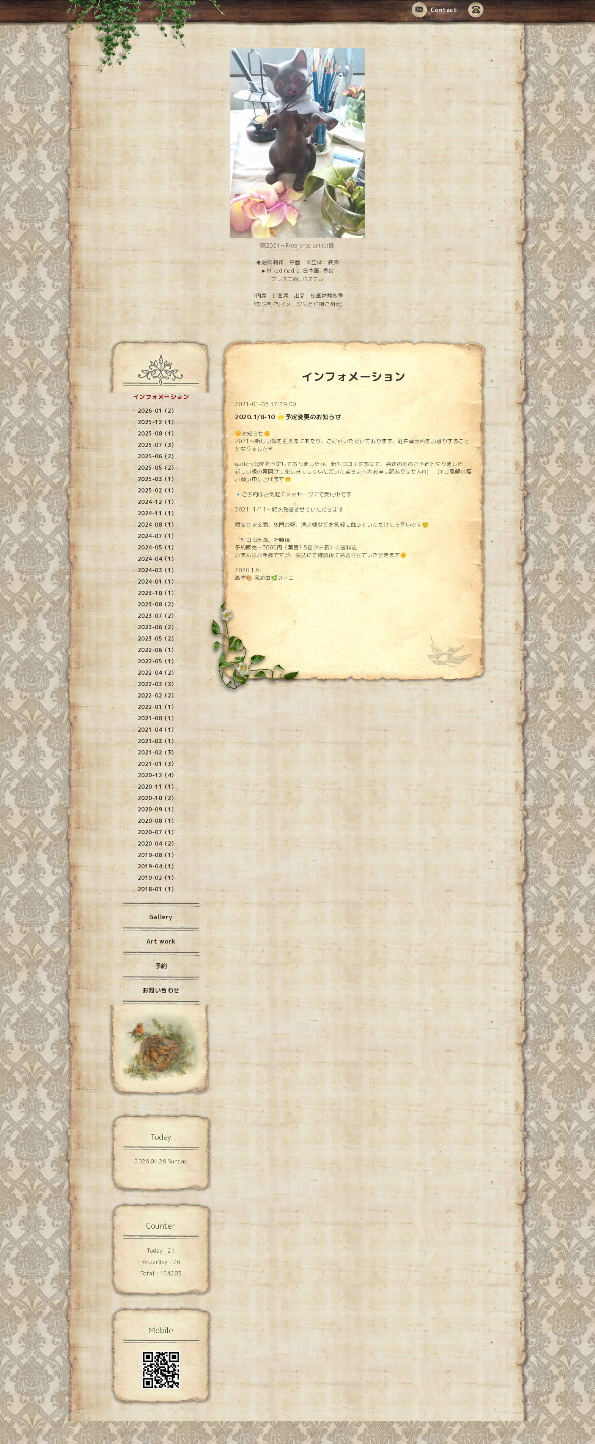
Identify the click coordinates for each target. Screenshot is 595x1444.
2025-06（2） (157, 456)
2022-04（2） (157, 672)
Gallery (161, 917)
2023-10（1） (157, 593)
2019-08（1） (157, 855)
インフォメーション (161, 397)
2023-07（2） (157, 615)
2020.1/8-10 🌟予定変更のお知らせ (288, 417)
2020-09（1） (157, 809)
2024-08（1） (157, 524)
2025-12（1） (157, 422)
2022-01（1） (157, 706)
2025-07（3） (157, 444)
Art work (160, 941)
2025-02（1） (157, 490)
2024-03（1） (157, 570)
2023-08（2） (157, 604)
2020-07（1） (157, 832)
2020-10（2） (157, 798)
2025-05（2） (157, 467)
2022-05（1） (157, 661)
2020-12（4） (157, 775)
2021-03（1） (157, 741)
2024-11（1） (157, 513)
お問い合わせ (161, 990)
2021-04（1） (157, 729)
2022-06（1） (157, 649)
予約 (161, 966)
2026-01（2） (157, 410)
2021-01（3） (157, 763)
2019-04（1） (157, 866)
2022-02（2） (157, 695)
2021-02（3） (157, 752)
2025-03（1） (157, 479)
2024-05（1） (157, 547)
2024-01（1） (157, 581)
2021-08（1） (157, 718)
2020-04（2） (157, 843)
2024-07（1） (157, 536)
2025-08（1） (157, 433)
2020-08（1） (157, 820)
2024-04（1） (157, 558)
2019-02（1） (157, 877)
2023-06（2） (157, 627)
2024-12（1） (157, 501)
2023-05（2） (157, 638)
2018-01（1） (157, 889)
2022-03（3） (157, 684)
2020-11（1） (157, 786)
